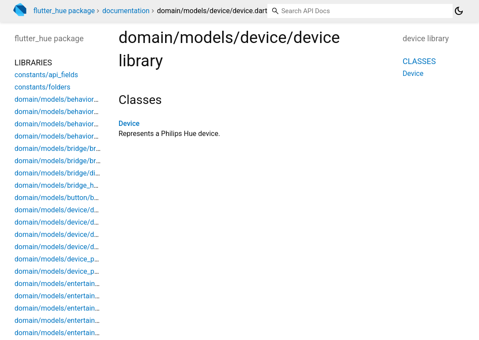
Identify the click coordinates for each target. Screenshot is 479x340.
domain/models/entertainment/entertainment (86, 283)
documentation (126, 11)
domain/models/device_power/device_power (84, 259)
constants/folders (42, 87)
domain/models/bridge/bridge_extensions (80, 161)
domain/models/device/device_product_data (84, 247)
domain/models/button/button (62, 197)
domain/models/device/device (62, 210)
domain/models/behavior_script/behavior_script (89, 124)
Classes (419, 61)
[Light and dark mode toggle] (459, 11)
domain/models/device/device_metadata (78, 234)
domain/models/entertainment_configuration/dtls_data (100, 320)
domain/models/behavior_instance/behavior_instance (98, 99)
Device (129, 123)
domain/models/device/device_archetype (79, 222)
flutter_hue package (64, 11)
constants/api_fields (46, 75)
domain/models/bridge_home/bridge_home (82, 185)
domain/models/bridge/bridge (61, 148)
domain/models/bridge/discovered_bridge (80, 173)
